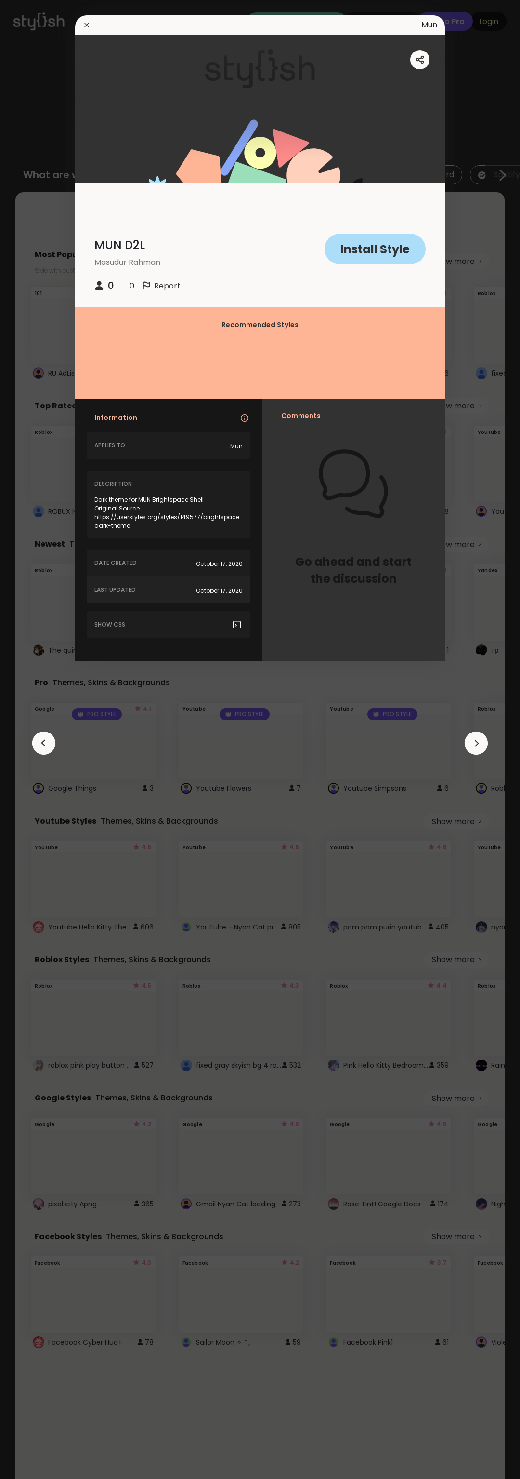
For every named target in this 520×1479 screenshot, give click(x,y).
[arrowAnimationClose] (44, 743)
